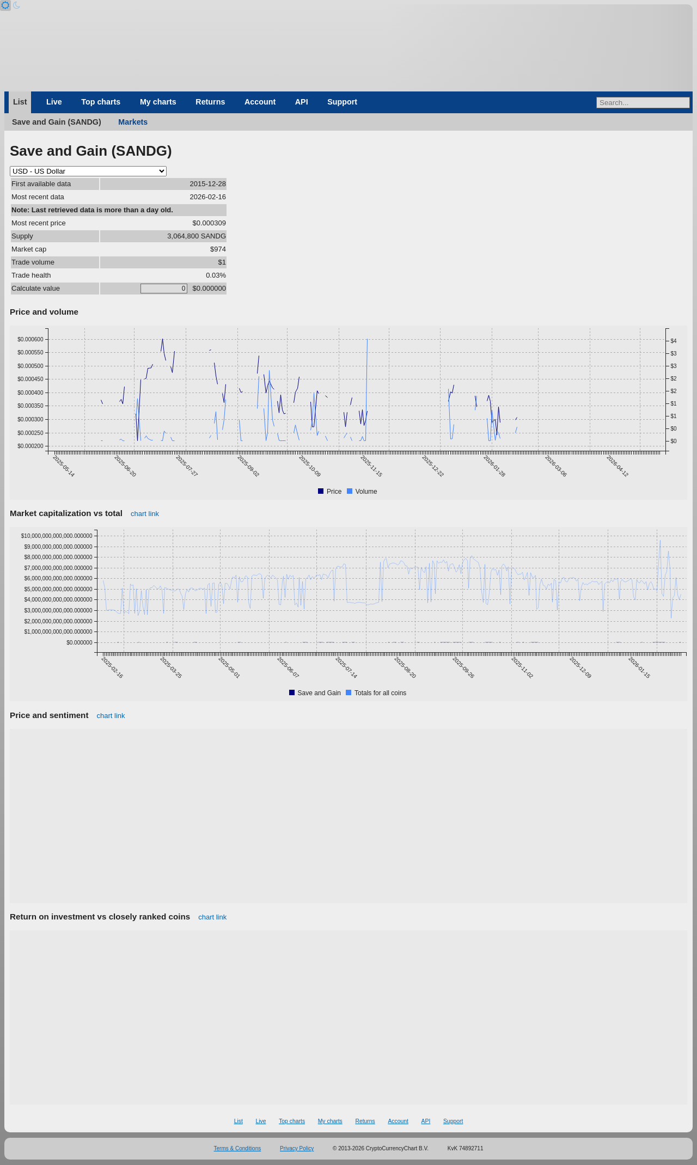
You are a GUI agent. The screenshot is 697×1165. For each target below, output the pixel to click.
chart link (145, 514)
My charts (158, 101)
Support (342, 101)
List (20, 101)
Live (54, 101)
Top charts (100, 101)
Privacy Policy (297, 1148)
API (301, 101)
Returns (210, 101)
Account (260, 101)
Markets (133, 122)
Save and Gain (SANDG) (56, 122)
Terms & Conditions (237, 1148)
